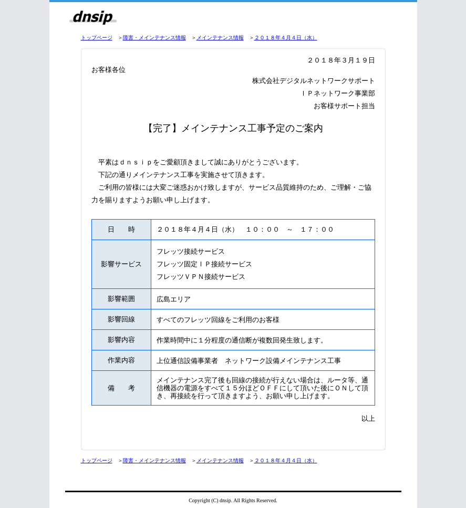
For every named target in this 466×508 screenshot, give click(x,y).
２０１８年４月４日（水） (285, 37)
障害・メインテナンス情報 (154, 37)
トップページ (96, 37)
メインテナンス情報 (220, 37)
